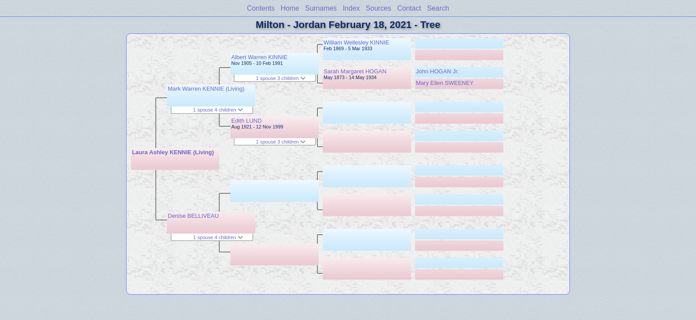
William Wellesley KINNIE (356, 42)
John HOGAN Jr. (437, 71)
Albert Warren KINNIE (259, 57)
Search (438, 8)
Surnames (321, 8)
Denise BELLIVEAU (193, 215)
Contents (260, 8)
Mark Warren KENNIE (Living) (206, 88)
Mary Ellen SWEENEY (445, 83)
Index (351, 8)
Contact (409, 8)
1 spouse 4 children (218, 109)
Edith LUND (246, 120)
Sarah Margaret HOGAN (355, 71)
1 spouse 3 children (281, 78)
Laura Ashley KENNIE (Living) (173, 152)
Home (290, 8)
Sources (378, 8)
